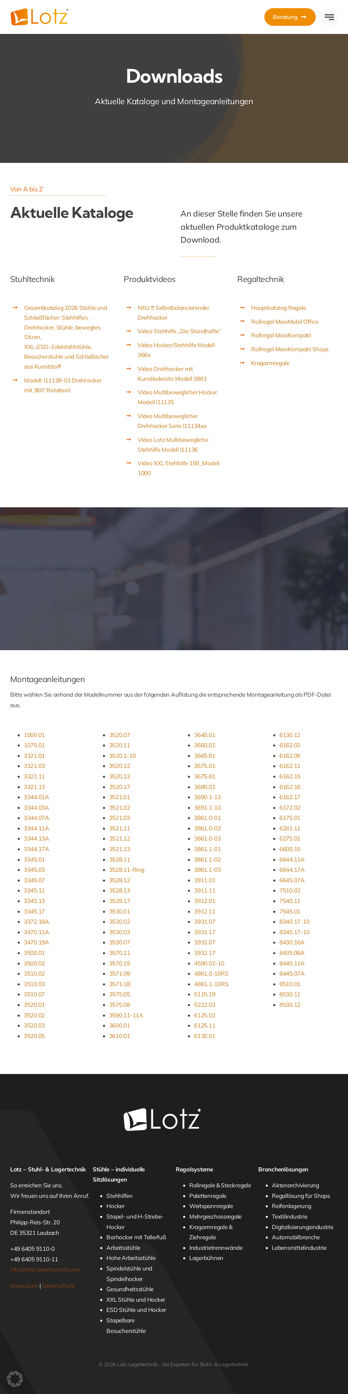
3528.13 (119, 890)
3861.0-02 (207, 828)
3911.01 (204, 880)
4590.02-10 (209, 963)
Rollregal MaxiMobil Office (284, 321)
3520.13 (119, 776)
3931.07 (204, 921)
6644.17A (292, 869)
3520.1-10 (122, 755)
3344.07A (36, 817)
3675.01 (204, 765)
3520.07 (119, 734)
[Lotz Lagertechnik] (48, 11)
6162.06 (289, 755)
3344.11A (36, 828)
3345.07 (34, 880)
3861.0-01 (207, 817)
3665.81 (204, 755)
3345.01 (34, 859)
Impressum (24, 1285)
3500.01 (34, 952)
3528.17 (119, 900)
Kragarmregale (270, 362)
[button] (15, 1379)
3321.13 (34, 786)
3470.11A (36, 932)
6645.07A (292, 880)
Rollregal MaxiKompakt (281, 335)
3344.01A (36, 796)
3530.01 (119, 911)
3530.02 (119, 921)
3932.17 (204, 952)
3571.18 (119, 983)
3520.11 (119, 745)
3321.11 (34, 776)
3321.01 (34, 755)
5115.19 (204, 994)
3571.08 (119, 973)
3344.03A (36, 807)
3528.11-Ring (126, 869)
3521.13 (119, 848)
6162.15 (289, 776)
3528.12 (119, 880)
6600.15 (289, 848)
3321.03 (34, 765)
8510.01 (289, 983)
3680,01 (204, 786)
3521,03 (119, 817)
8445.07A (292, 973)
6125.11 (204, 1025)
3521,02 (119, 807)
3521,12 (119, 838)
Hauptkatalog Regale (278, 307)
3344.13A (36, 838)
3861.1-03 (207, 869)
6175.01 (289, 817)
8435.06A (292, 952)
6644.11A (292, 859)
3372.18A (36, 921)
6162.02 (289, 745)
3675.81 (204, 776)
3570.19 (119, 963)
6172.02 (289, 807)
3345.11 (34, 890)
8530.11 (289, 994)
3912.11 (204, 911)
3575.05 (119, 994)
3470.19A (36, 942)
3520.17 (119, 786)
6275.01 (289, 838)
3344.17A (36, 848)
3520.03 (34, 1025)
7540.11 (289, 900)
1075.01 (34, 745)
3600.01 (119, 1025)
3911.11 (204, 890)
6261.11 (289, 828)
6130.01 (204, 1035)
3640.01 (204, 734)
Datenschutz (58, 1285)
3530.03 (119, 932)
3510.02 (34, 973)
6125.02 (204, 1015)
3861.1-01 (207, 848)
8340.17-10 (294, 921)
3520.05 (34, 1035)
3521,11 (119, 828)
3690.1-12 (207, 796)
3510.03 (34, 983)
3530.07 (119, 942)
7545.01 (289, 911)
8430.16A (292, 942)
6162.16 (289, 786)
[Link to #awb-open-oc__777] (329, 17)
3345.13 (34, 900)
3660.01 (204, 745)
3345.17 (34, 911)
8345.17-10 (294, 932)
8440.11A (292, 963)
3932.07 (204, 942)
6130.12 (289, 734)
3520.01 (34, 1004)
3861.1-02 (207, 859)
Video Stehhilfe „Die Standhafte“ (179, 331)
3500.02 (34, 963)
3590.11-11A (126, 1015)
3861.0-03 (207, 838)
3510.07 (34, 994)
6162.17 (289, 796)
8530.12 (289, 1004)
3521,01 (119, 796)
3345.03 (34, 869)
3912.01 (204, 900)
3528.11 (119, 859)
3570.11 (119, 952)
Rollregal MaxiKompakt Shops (290, 349)
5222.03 (204, 1004)
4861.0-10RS (211, 973)
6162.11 (289, 765)
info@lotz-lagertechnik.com (45, 1269)
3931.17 (204, 932)
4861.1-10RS (211, 983)
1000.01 (34, 734)
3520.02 (34, 1015)
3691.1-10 (207, 807)
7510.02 (289, 890)
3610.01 (119, 1035)
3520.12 (119, 765)
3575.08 (119, 1004)
